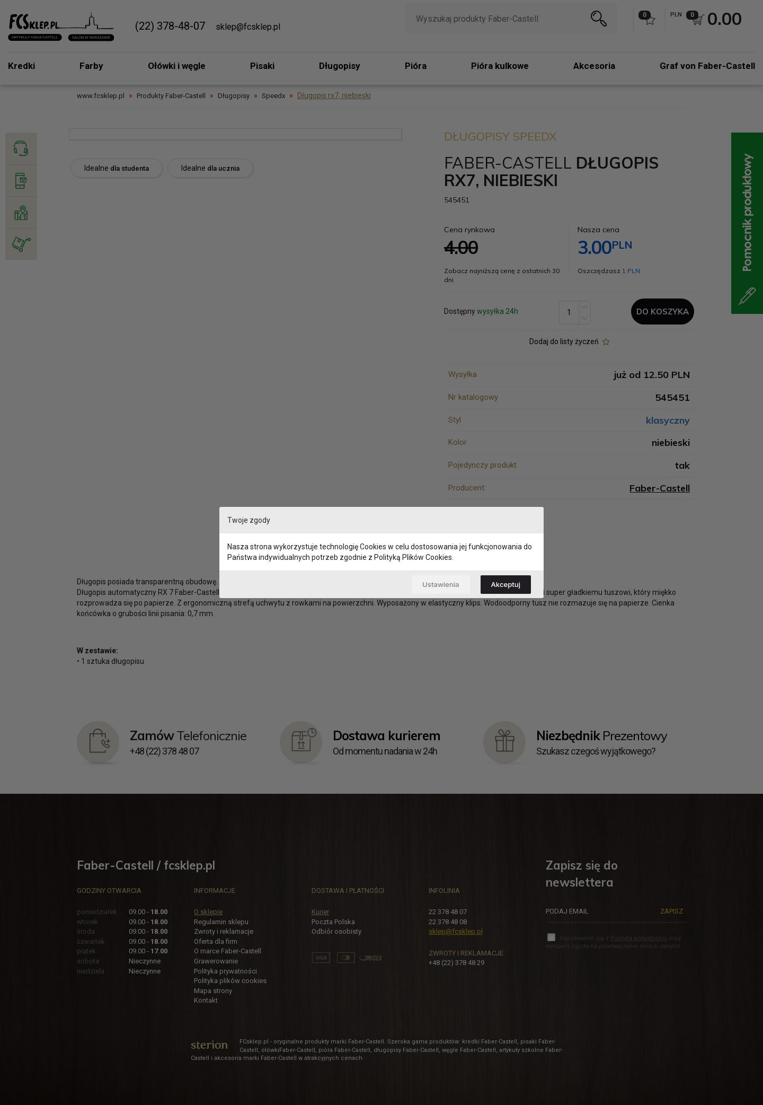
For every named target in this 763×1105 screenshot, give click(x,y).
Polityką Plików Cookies (413, 556)
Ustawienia (434, 584)
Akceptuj (503, 584)
